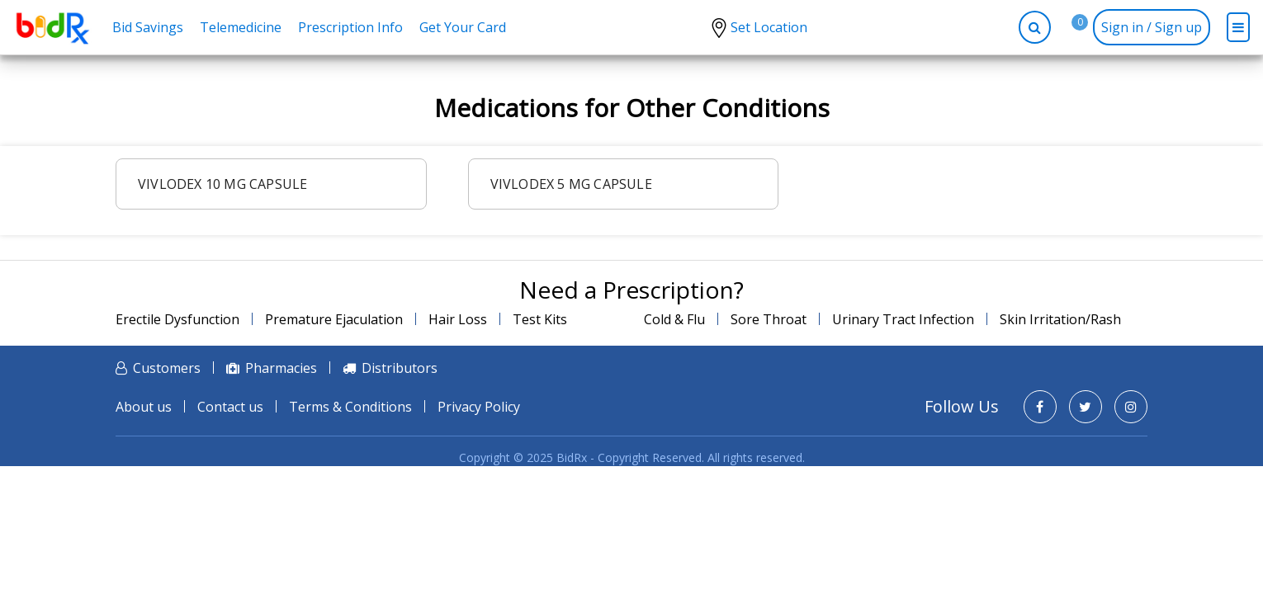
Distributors (400, 368)
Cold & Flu (674, 319)
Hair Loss (457, 319)
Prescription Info (350, 27)
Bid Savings (147, 27)
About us (144, 407)
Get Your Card (462, 27)
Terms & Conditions (350, 407)
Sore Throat (769, 319)
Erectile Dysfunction (177, 319)
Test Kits (540, 319)
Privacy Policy (479, 407)
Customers (167, 368)
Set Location (769, 27)
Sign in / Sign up (1151, 27)
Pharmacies (281, 368)
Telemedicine (240, 27)
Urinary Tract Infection (903, 319)
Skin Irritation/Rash (1060, 319)
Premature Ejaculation (334, 319)
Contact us (230, 407)
